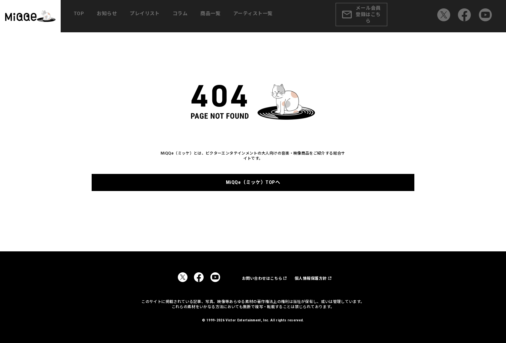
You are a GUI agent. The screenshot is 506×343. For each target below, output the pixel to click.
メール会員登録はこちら (371, 16)
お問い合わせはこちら (252, 278)
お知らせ (115, 16)
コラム (184, 16)
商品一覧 (211, 16)
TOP (90, 16)
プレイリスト (151, 16)
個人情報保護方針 (308, 278)
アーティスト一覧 (252, 16)
